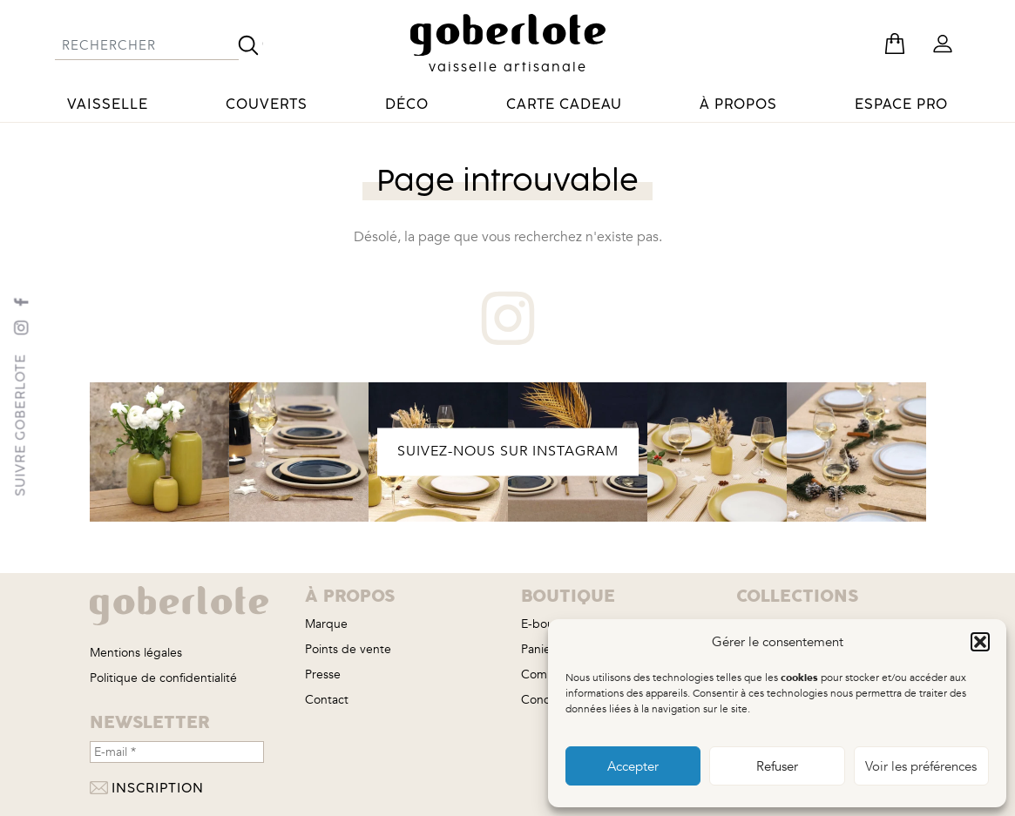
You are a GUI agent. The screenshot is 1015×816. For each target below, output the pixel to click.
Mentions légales (136, 652)
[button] (980, 642)
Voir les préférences (921, 766)
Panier (538, 649)
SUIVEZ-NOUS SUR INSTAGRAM (508, 451)
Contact (326, 699)
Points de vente (348, 649)
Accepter (633, 766)
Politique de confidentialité (163, 678)
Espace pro (901, 104)
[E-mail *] (177, 752)
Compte (543, 674)
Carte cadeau (564, 104)
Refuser (777, 766)
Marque (326, 624)
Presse (323, 674)
